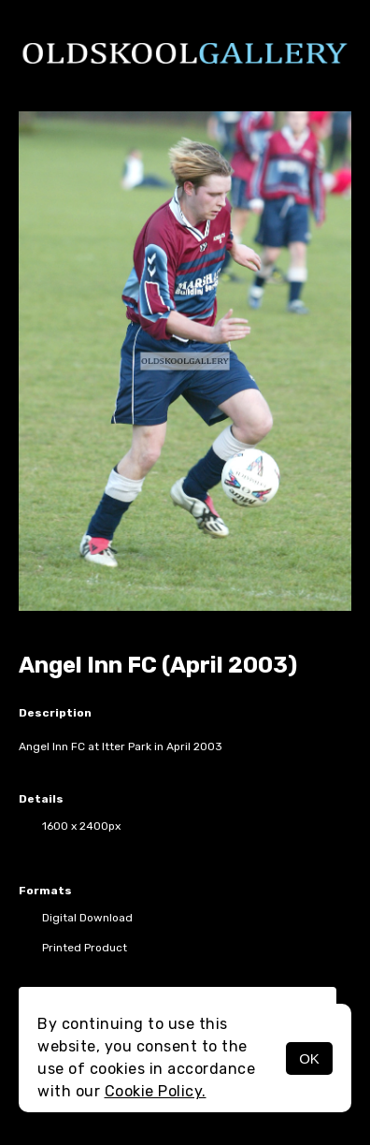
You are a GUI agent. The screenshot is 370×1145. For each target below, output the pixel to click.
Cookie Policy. (155, 1091)
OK (309, 1058)
